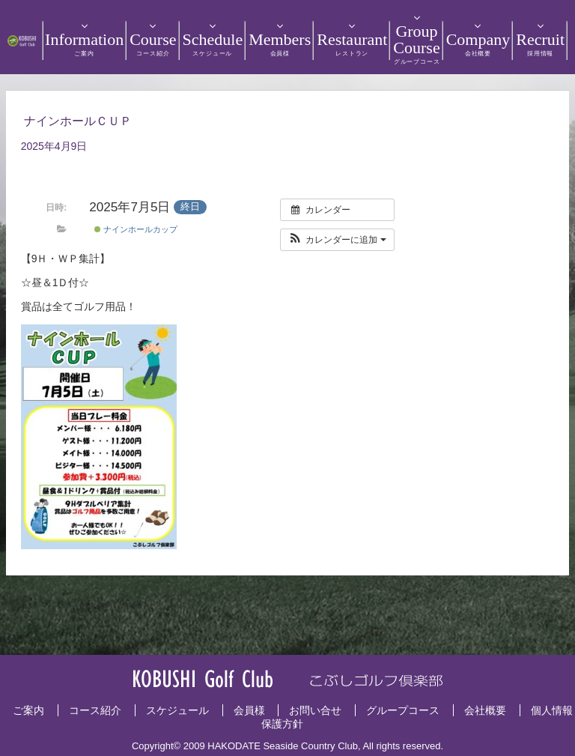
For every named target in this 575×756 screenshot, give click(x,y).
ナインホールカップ (135, 229)
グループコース (402, 710)
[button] (337, 239)
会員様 (249, 710)
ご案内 (28, 710)
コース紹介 (95, 710)
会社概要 (485, 710)
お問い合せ (315, 710)
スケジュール (177, 710)
